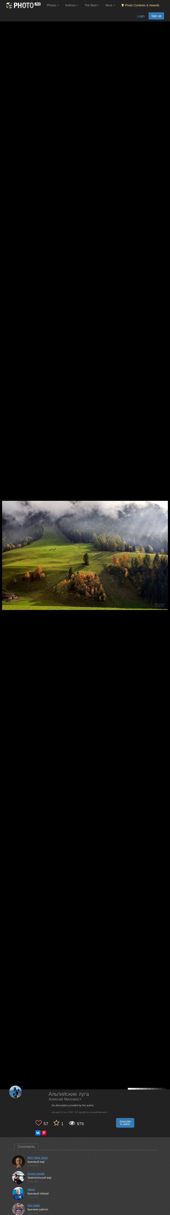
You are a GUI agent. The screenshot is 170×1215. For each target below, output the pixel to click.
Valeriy (31, 1189)
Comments (26, 1147)
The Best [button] (91, 5)
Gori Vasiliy (33, 1205)
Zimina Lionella (36, 1173)
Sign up (156, 15)
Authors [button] (71, 5)
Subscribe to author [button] (125, 1123)
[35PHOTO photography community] (22, 5)
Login (140, 16)
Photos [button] (53, 5)
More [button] (110, 5)
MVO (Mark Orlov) (37, 1157)
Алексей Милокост (65, 1099)
